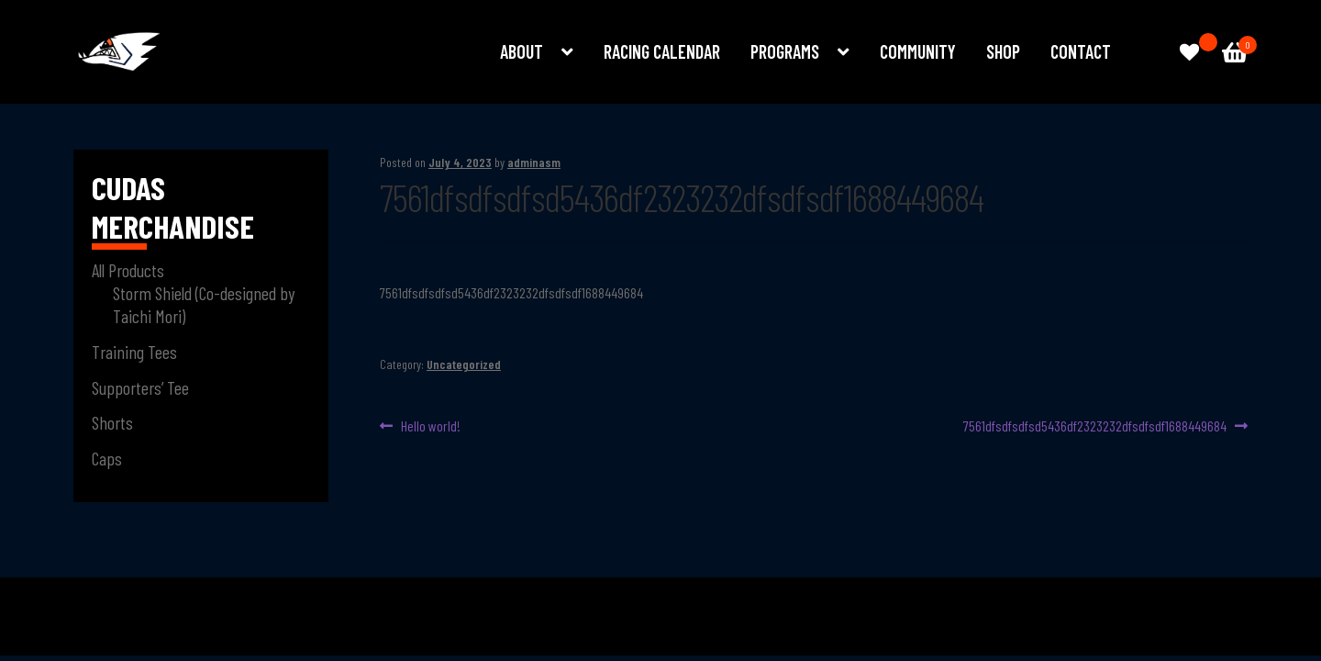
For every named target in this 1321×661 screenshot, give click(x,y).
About (521, 51)
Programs (784, 51)
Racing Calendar (662, 51)
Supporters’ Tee (140, 387)
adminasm (534, 162)
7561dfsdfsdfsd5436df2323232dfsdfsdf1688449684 (1095, 426)
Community (918, 51)
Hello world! (430, 426)
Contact (1080, 51)
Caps (107, 458)
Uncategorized (464, 364)
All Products (128, 270)
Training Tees (134, 352)
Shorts (112, 422)
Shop (1003, 51)
